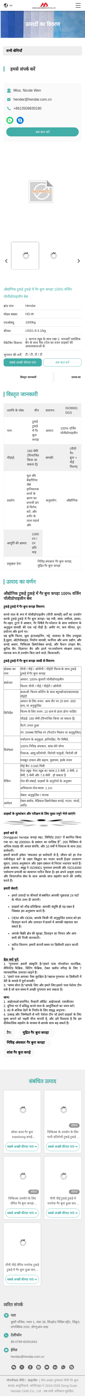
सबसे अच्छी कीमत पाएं (22, 362)
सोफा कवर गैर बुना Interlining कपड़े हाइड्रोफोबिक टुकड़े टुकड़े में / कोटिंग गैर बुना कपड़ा (22, 1134)
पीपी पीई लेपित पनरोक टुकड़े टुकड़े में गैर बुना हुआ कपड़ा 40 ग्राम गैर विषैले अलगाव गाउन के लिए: (22, 1267)
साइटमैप (32, 1380)
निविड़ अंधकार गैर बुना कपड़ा (26, 1042)
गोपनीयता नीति (15, 1380)
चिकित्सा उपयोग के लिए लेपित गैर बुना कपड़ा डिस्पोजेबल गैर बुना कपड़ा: (22, 1201)
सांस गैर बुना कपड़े (19, 1052)
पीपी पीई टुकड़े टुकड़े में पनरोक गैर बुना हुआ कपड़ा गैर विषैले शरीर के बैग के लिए (62, 1201)
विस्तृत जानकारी (28, 377)
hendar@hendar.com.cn (32, 99)
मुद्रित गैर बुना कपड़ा (36, 1033)
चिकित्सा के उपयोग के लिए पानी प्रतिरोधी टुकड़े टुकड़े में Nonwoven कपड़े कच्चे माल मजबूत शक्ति (63, 1134)
